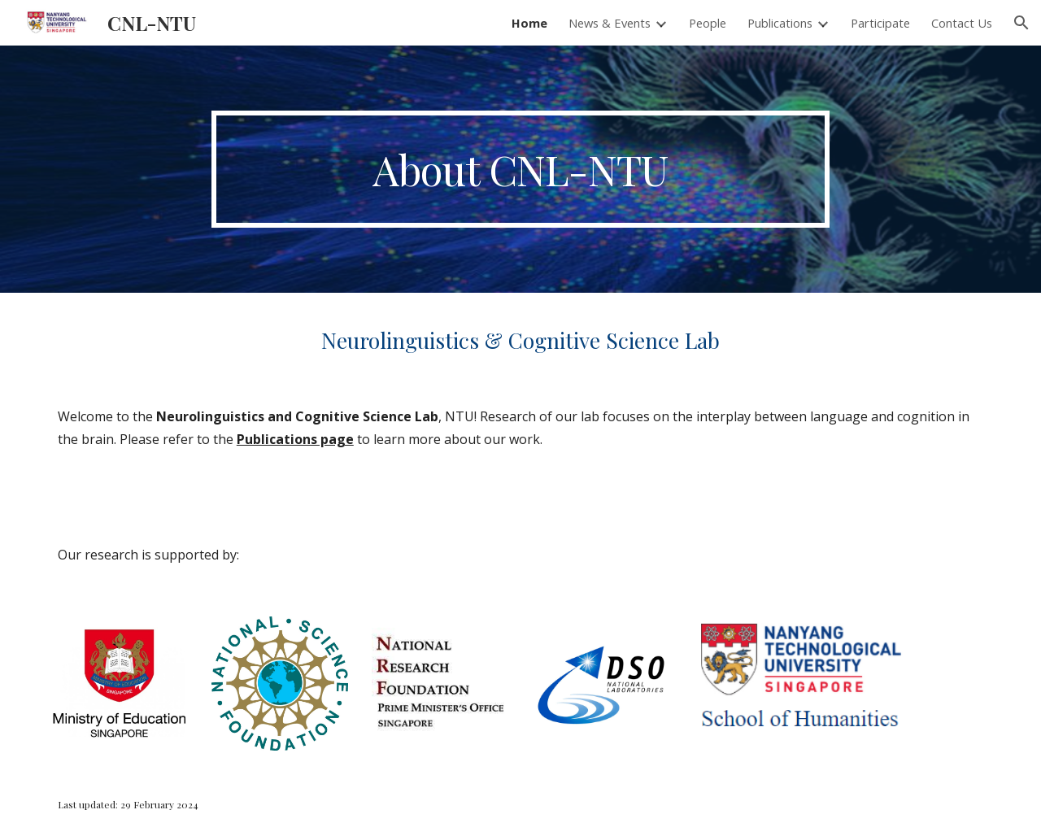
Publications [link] (779, 23)
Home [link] (529, 23)
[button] (1021, 22)
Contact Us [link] (961, 23)
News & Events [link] (609, 23)
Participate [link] (880, 23)
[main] (520, 169)
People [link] (707, 23)
